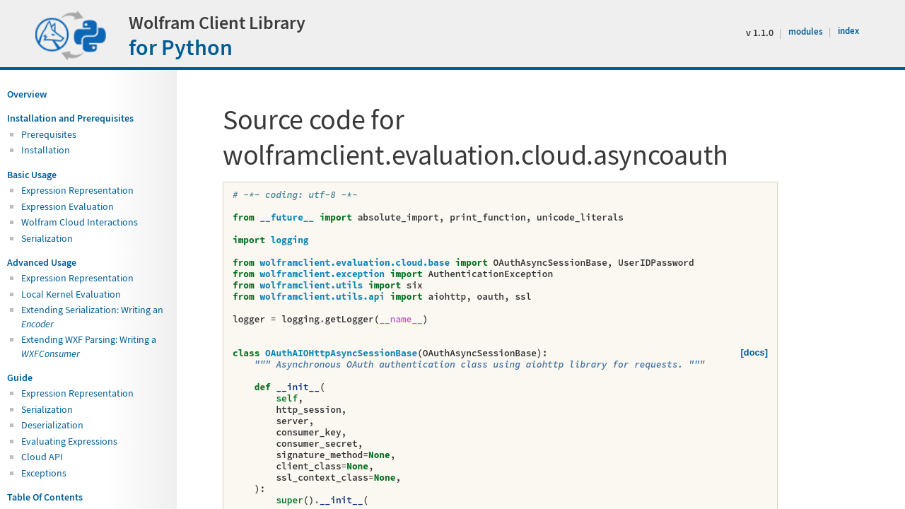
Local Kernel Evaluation (71, 294)
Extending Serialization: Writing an (92, 316)
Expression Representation (77, 190)
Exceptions (43, 473)
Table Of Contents (45, 497)
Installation (45, 150)
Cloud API (42, 456)
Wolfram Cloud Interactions (79, 222)
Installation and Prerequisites (70, 118)
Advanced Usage (41, 262)
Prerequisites (48, 134)
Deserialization (52, 425)
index (848, 31)
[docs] (754, 352)
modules (806, 31)
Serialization (47, 238)
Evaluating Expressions (69, 441)
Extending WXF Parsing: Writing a (88, 346)
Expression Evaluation (67, 206)
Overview (27, 94)
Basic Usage (32, 174)
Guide (20, 377)
